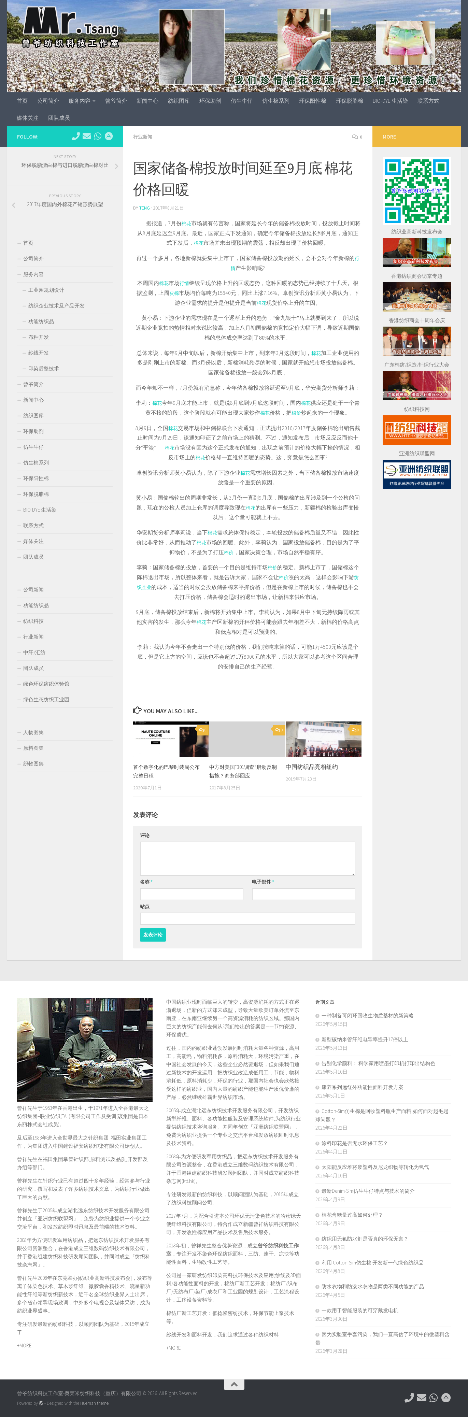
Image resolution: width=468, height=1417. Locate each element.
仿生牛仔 (242, 100)
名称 (146, 881)
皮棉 (174, 292)
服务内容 (79, 100)
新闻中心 (147, 100)
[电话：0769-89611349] (76, 136)
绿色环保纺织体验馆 (46, 684)
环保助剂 (210, 100)
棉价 (299, 412)
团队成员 (59, 117)
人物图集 (33, 732)
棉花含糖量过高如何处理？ (352, 1214)
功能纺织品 (41, 321)
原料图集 (33, 748)
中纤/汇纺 (34, 652)
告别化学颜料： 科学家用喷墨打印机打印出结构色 (378, 1062)
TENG (144, 207)
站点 (145, 906)
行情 (185, 282)
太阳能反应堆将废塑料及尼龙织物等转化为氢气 (375, 1166)
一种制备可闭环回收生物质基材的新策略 (368, 1015)
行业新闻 (144, 136)
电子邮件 (263, 881)
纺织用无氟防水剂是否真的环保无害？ (365, 1238)
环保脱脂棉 (349, 100)
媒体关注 (28, 117)
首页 (22, 100)
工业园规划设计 (46, 290)
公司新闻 (33, 589)
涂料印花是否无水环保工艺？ (355, 1142)
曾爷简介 (116, 100)
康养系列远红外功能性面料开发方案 (362, 1086)
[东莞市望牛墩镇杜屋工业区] (108, 136)
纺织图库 (179, 100)
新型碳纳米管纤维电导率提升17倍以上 (365, 1038)
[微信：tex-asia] (98, 136)
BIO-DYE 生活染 (390, 100)
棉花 (189, 222)
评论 (145, 835)
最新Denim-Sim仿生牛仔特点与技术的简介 (368, 1190)
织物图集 (33, 763)
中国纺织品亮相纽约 (312, 766)
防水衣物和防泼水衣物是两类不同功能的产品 (373, 1286)
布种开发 (38, 337)
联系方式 (428, 100)
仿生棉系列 (275, 100)
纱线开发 (38, 352)
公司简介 (48, 100)
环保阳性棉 (312, 100)
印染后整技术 (43, 368)
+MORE (24, 1345)
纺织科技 (33, 621)
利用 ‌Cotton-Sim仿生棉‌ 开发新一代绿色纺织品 (373, 1262)
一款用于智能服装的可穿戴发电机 (360, 1309)
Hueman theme (94, 1402)
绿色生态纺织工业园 (46, 699)
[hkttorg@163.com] (87, 136)
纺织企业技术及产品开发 (56, 305)
